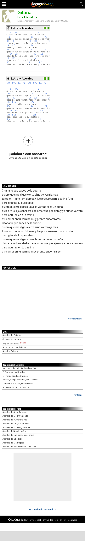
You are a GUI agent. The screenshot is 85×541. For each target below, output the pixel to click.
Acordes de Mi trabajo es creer (17, 427)
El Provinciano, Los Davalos (15, 376)
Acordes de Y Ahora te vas (15, 420)
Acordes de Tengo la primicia (16, 423)
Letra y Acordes (22, 28)
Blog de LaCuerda (14, 343)
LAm (8, 83)
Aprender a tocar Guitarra (14, 347)
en (61, 520)
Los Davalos (27, 17)
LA (10, 32)
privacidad (48, 520)
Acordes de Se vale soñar (14, 431)
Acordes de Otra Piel (12, 439)
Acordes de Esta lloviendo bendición (19, 446)
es (56, 520)
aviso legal (35, 520)
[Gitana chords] (36, 509)
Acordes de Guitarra (12, 335)
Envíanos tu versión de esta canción (28, 147)
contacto (72, 520)
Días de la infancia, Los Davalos (18, 383)
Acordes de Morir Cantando (15, 416)
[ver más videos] (75, 318)
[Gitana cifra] (49, 509)
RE (16, 32)
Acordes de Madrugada (13, 443)
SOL (13, 41)
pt (65, 520)
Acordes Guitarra (10, 351)
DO (8, 41)
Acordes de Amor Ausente (15, 412)
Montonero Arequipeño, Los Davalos (19, 368)
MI (46, 37)
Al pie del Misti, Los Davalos (16, 387)
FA (19, 83)
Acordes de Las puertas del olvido (18, 435)
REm (16, 89)
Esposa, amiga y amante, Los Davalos (20, 379)
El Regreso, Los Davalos (14, 372)
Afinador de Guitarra (12, 339)
